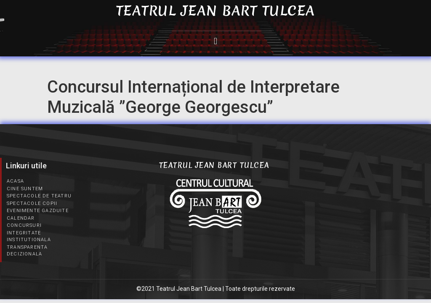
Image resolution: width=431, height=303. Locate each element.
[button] (215, 41)
